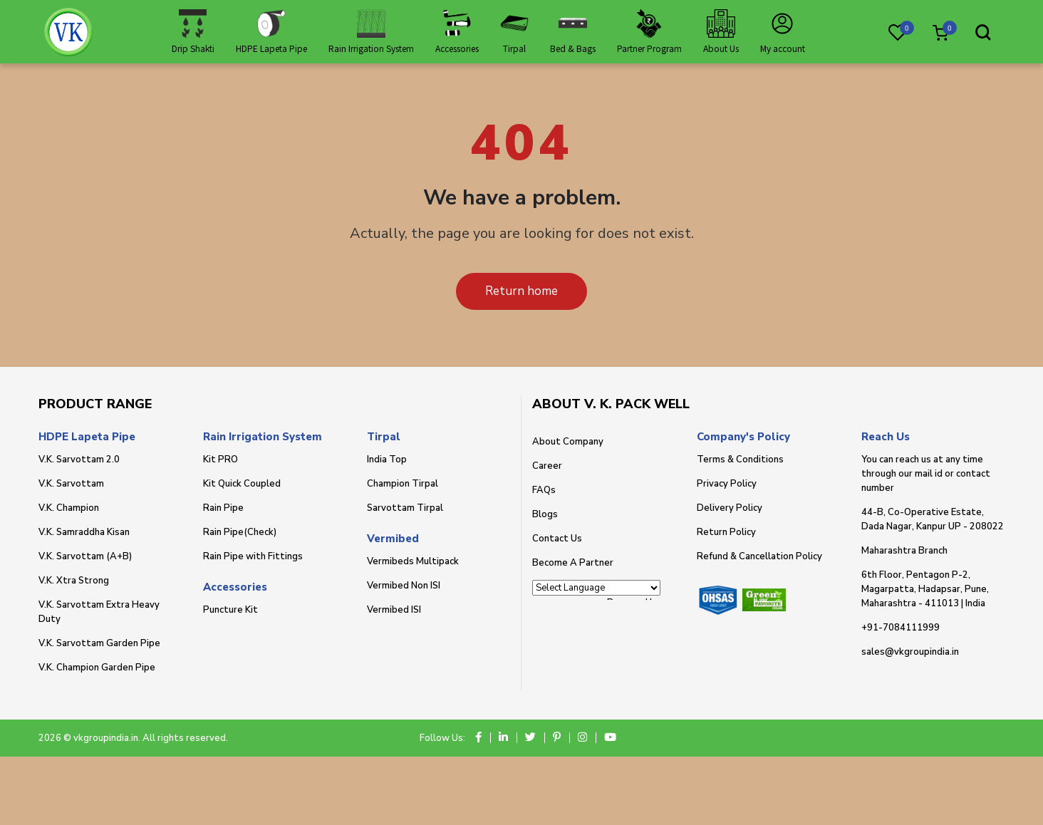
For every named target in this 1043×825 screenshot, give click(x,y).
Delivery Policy (729, 508)
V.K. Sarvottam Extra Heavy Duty (99, 612)
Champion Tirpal (402, 483)
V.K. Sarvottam (71, 483)
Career (547, 466)
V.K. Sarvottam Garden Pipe (99, 643)
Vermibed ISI (394, 609)
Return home (521, 291)
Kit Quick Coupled (242, 483)
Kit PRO (220, 459)
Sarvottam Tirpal (405, 508)
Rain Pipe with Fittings (253, 556)
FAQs (544, 490)
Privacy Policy (727, 483)
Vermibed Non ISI (403, 585)
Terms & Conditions (740, 459)
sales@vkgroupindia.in (910, 651)
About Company (567, 441)
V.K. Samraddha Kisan (84, 532)
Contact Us (557, 538)
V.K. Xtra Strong (73, 580)
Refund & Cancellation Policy (759, 556)
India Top (387, 459)
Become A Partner (572, 562)
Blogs (545, 514)
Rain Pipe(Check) (239, 532)
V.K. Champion (68, 508)
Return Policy (726, 532)
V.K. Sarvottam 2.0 (79, 459)
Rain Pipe (223, 508)
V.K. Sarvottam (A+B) (85, 556)
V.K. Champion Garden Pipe (96, 667)
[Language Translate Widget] (596, 588)
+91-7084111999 (900, 627)
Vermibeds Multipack (413, 561)
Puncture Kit (230, 609)
